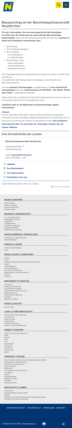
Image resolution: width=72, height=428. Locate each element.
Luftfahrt (7, 374)
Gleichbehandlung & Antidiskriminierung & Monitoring (22, 262)
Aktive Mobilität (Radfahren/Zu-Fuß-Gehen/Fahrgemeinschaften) (25, 360)
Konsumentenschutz (11, 268)
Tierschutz (7, 276)
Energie (6, 337)
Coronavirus (8, 284)
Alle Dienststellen (15, 173)
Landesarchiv (8, 221)
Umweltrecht (8, 348)
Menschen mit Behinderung (13, 270)
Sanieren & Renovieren (11, 207)
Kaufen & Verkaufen (10, 205)
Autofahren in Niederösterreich (14, 364)
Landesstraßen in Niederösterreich (15, 362)
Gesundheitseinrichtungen (12, 289)
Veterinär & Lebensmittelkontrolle (15, 325)
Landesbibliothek (9, 223)
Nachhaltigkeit (8, 344)
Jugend (6, 264)
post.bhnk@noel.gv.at (22, 155)
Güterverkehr (8, 368)
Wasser (6, 352)
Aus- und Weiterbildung (12, 217)
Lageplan (11, 164)
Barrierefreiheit (16, 408)
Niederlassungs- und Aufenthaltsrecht (16, 272)
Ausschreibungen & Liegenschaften (15, 393)
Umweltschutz (8, 350)
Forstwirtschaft (9, 317)
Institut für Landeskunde (12, 226)
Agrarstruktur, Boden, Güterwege (15, 315)
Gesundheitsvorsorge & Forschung (15, 291)
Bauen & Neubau (9, 203)
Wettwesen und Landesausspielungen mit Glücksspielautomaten (25, 397)
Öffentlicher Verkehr (10, 379)
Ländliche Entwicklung (11, 323)
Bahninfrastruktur (10, 366)
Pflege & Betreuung (10, 293)
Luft (5, 341)
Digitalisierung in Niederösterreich (15, 238)
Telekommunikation (10, 240)
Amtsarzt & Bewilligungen (12, 286)
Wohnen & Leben (9, 209)
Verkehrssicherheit (10, 383)
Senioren (7, 274)
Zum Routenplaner (15, 168)
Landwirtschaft (9, 321)
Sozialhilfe (7, 297)
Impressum (48, 408)
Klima (6, 339)
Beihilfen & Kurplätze (11, 299)
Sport (6, 250)
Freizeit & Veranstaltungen (12, 248)
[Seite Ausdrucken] (44, 425)
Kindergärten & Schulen (12, 219)
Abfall (6, 335)
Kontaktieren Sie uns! (17, 177)
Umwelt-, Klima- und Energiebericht (15, 333)
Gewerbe (7, 395)
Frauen (6, 260)
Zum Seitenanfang (60, 186)
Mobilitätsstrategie (10, 376)
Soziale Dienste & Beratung (13, 295)
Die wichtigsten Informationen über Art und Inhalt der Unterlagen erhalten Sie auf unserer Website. (34, 124)
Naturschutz (8, 346)
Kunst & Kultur (9, 307)
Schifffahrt (7, 381)
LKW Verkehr (8, 372)
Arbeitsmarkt (8, 391)
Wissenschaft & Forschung (13, 230)
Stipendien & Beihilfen (11, 228)
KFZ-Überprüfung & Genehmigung (15, 370)
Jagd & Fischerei (9, 319)
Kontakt (61, 408)
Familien (7, 258)
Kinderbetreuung (9, 266)
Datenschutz (34, 408)
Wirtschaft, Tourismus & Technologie (16, 399)
